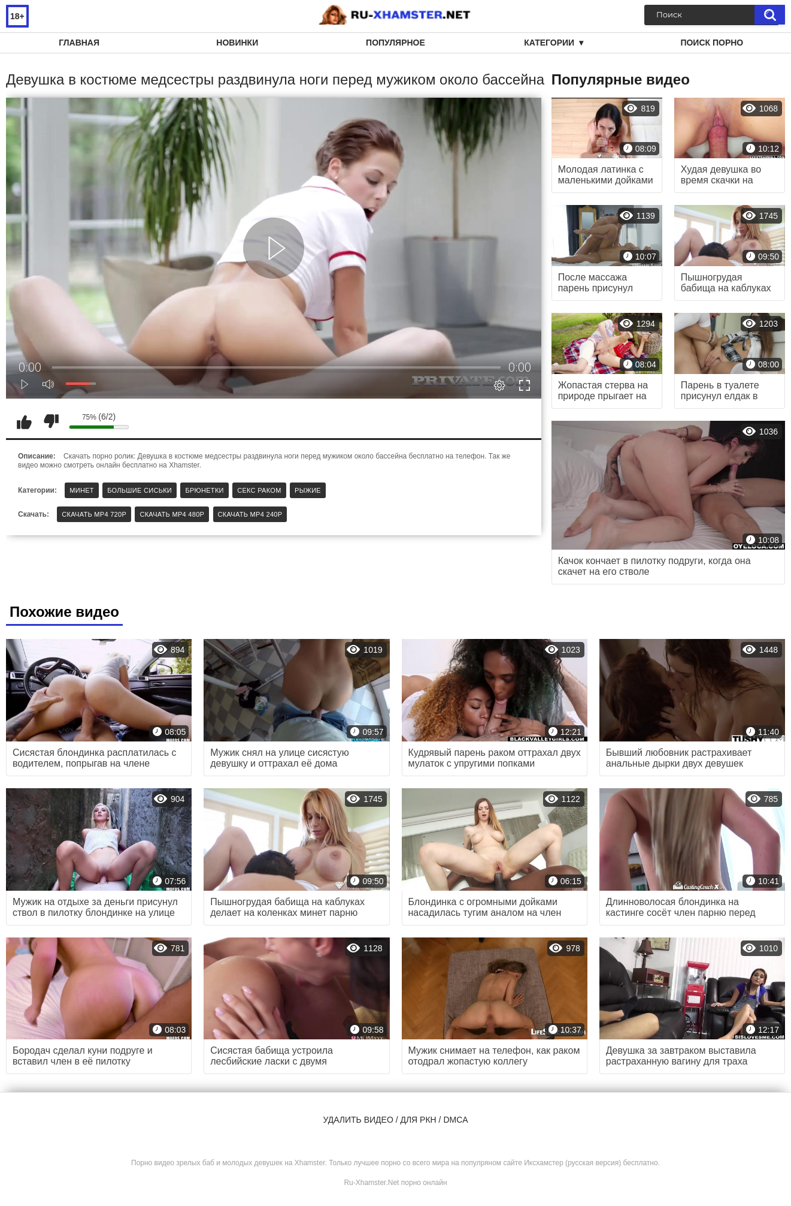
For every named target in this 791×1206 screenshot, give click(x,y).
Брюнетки (204, 490)
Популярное (395, 42)
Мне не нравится (51, 421)
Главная (79, 42)
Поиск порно (711, 42)
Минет (81, 490)
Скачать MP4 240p (250, 514)
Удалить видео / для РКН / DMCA (395, 1119)
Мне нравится (24, 421)
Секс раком (259, 490)
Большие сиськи (139, 490)
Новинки (237, 42)
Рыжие (308, 490)
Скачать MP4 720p (94, 514)
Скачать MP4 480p (172, 514)
